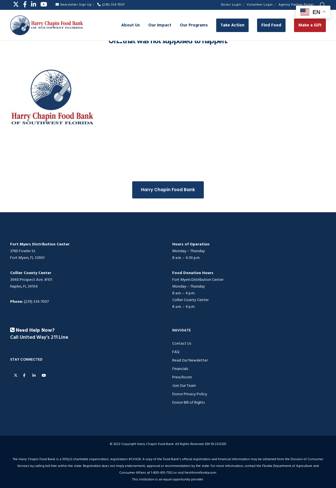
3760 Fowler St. (23, 251)
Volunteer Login (260, 4)
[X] (16, 4)
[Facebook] (25, 4)
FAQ (176, 352)
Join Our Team (184, 385)
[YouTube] (43, 4)
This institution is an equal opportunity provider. (168, 479)
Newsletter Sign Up (74, 4)
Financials (180, 368)
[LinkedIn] (33, 4)
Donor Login (231, 4)
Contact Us (181, 343)
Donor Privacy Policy (189, 394)
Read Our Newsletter (190, 360)
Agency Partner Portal (296, 4)
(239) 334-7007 (111, 4)
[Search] (322, 5)
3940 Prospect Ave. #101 (31, 279)
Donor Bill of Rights (188, 402)
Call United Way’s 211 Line (39, 337)
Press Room (182, 377)
